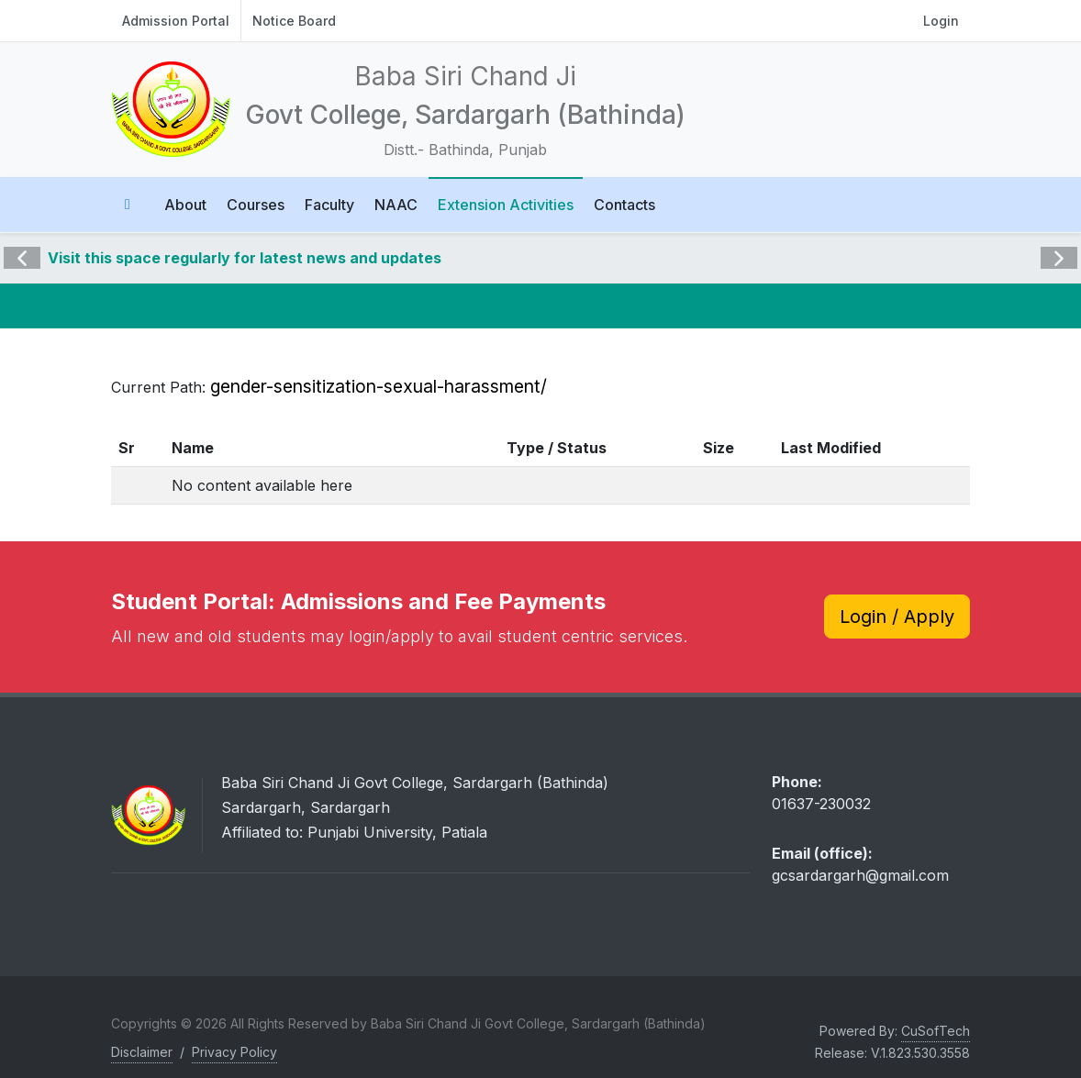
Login (941, 20)
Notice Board (294, 20)
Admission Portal (175, 20)
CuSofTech (935, 1031)
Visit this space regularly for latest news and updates (244, 258)
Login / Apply (897, 617)
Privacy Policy (234, 1052)
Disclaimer (142, 1052)
